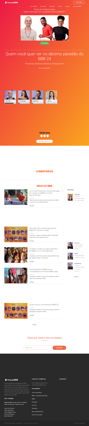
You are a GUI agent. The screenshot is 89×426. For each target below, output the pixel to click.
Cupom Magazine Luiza (10, 412)
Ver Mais (34, 324)
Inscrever (59, 347)
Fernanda (77, 194)
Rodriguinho (77, 263)
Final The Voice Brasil (37, 414)
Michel (76, 253)
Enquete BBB (43, 6)
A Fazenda (34, 402)
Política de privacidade (79, 423)
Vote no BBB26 (33, 6)
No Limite (34, 405)
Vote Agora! (44, 43)
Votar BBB (79, 2)
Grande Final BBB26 (77, 6)
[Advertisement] (44, 78)
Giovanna (76, 243)
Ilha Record (34, 408)
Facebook (62, 379)
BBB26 (33, 399)
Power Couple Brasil (37, 392)
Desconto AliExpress (9, 414)
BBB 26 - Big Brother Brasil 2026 (39, 395)
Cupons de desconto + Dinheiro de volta (14, 404)
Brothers (60, 6)
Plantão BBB (52, 6)
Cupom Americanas (9, 410)
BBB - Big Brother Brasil (37, 411)
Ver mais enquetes (44, 141)
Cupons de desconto (9, 408)
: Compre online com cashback (15, 402)
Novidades (67, 6)
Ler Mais (32, 205)
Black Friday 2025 (8, 416)
